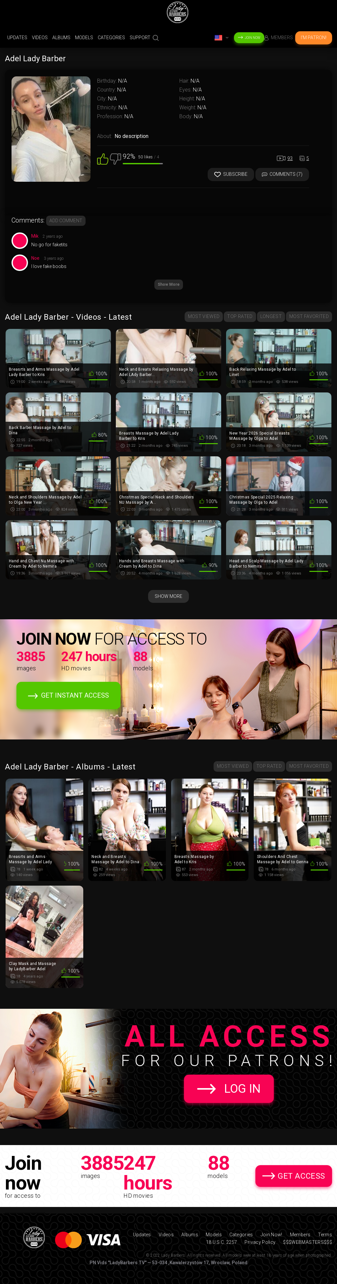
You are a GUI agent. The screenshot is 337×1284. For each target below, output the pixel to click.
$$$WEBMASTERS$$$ (307, 1242)
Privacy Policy (260, 1242)
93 (290, 158)
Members (282, 37)
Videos (40, 37)
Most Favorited (309, 316)
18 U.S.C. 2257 (221, 1242)
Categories (111, 37)
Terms (325, 1234)
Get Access (301, 1176)
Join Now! (271, 1234)
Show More (169, 284)
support (140, 37)
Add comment (65, 220)
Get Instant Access (75, 695)
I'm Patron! (313, 37)
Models (84, 37)
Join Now (252, 38)
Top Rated (239, 316)
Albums (61, 37)
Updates (17, 37)
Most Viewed (204, 316)
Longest (271, 316)
